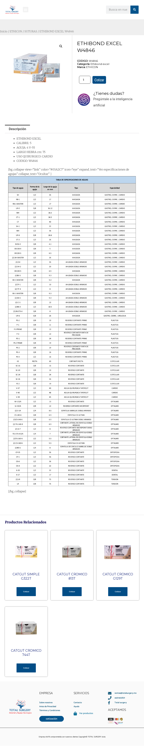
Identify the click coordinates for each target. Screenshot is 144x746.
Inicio (4, 31)
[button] (25, 9)
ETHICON (16, 31)
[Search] (134, 10)
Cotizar (99, 79)
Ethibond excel (99, 64)
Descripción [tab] (17, 129)
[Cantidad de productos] (84, 80)
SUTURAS (31, 31)
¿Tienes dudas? (109, 93)
